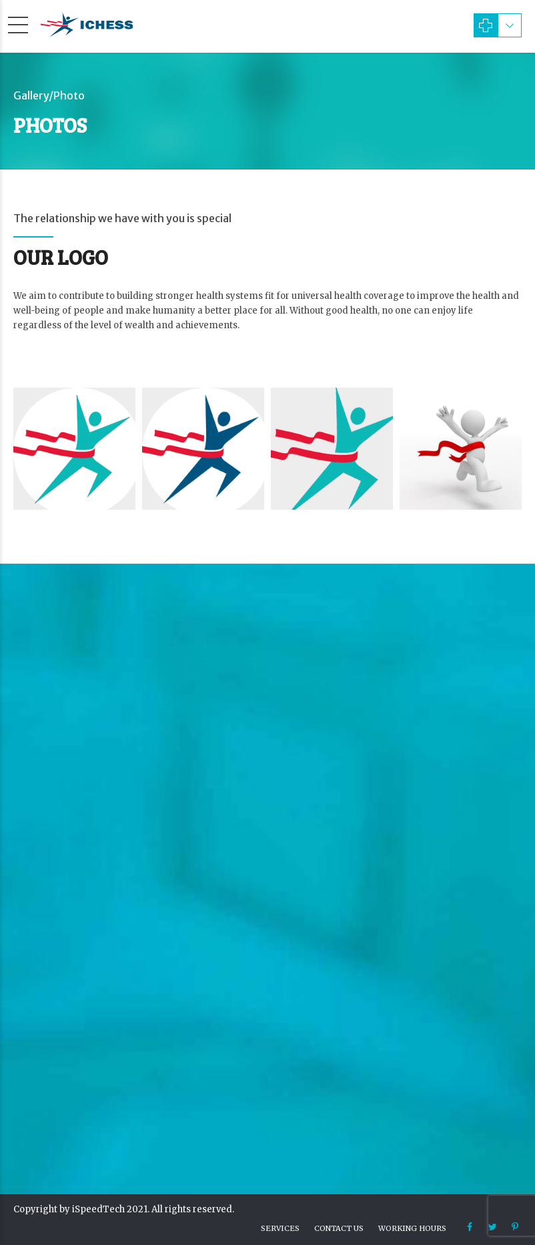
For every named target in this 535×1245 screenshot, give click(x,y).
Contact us (339, 1228)
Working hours (412, 1228)
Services (280, 1228)
